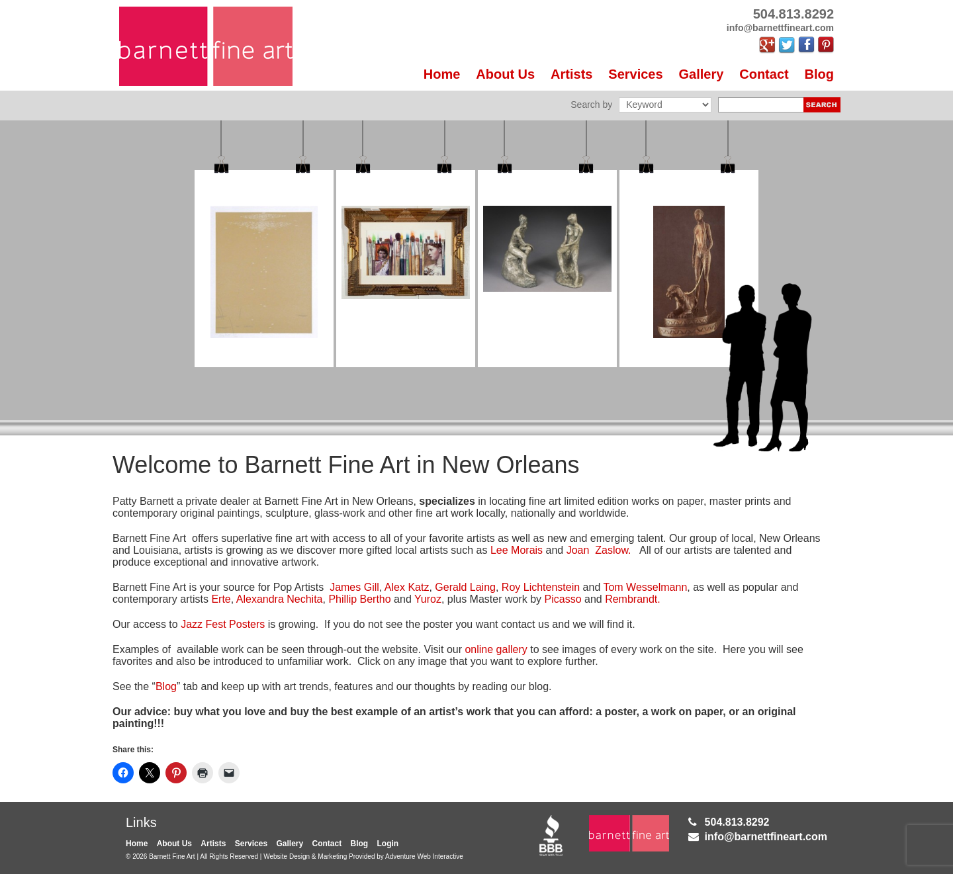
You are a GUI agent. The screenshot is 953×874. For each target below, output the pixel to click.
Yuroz (427, 599)
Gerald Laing (465, 587)
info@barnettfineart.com (766, 836)
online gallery (496, 649)
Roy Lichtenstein (541, 587)
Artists (571, 74)
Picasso (563, 599)
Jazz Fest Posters (224, 624)
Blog (819, 74)
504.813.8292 (737, 822)
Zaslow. (611, 550)
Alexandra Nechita (279, 599)
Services (635, 74)
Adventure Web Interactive (424, 856)
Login (388, 843)
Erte (220, 599)
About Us (505, 74)
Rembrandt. (632, 599)
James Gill (354, 587)
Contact (763, 74)
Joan (579, 550)
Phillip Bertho (359, 599)
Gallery (701, 74)
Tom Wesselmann (645, 587)
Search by (591, 104)
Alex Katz (407, 587)
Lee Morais (518, 550)
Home (442, 74)
